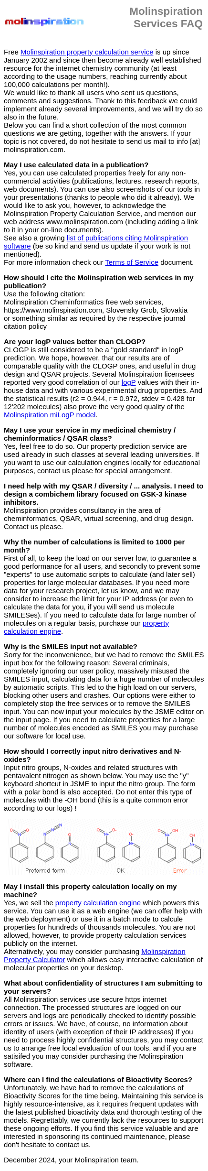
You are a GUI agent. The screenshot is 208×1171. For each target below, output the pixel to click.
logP (129, 382)
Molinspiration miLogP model (49, 415)
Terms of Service (131, 262)
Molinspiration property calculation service (87, 52)
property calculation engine (98, 903)
